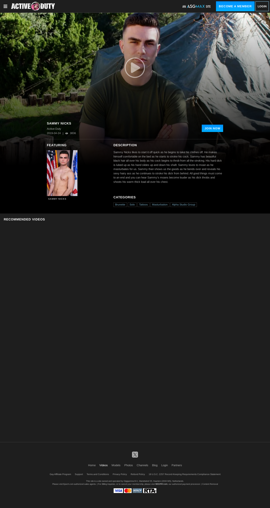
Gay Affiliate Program (60, 474)
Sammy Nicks (57, 199)
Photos (128, 465)
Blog (155, 465)
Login (262, 6)
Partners (177, 465)
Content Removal (210, 484)
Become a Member (235, 6)
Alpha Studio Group (183, 204)
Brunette (120, 204)
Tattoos (143, 204)
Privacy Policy (120, 474)
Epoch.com (68, 484)
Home (92, 465)
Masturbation (160, 204)
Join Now (212, 128)
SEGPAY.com (161, 484)
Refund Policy (138, 474)
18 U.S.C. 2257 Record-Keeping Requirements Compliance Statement (184, 474)
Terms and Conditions (98, 474)
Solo (132, 204)
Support (79, 474)
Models (116, 465)
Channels (142, 465)
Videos (103, 465)
